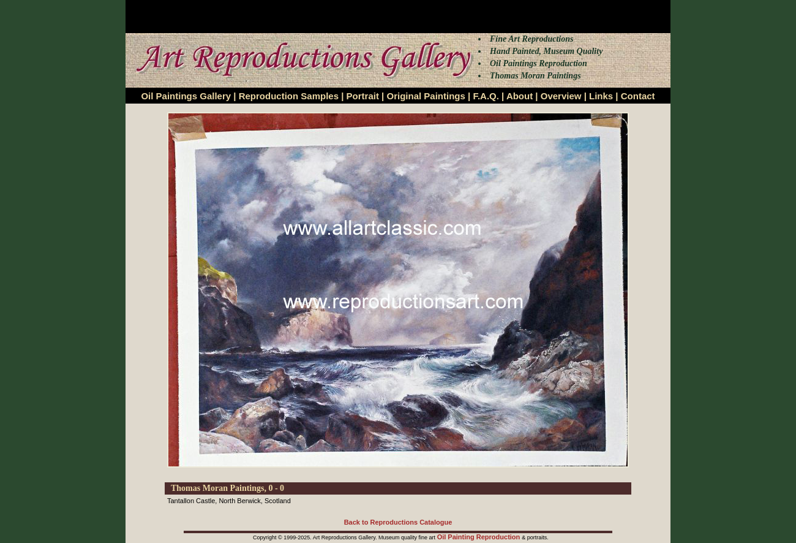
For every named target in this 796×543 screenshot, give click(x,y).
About (519, 96)
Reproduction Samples (289, 96)
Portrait (363, 96)
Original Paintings (425, 96)
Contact (638, 96)
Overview (561, 96)
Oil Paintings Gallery (186, 96)
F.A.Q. (486, 96)
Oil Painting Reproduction (479, 537)
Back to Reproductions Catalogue (398, 522)
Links (601, 96)
